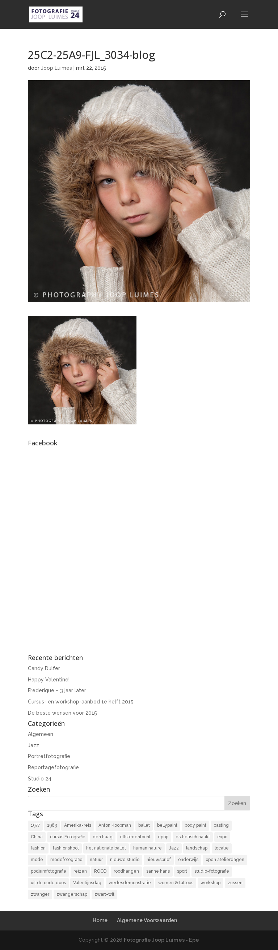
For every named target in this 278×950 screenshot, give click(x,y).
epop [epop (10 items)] (163, 836)
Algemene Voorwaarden (147, 920)
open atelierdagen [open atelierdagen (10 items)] (225, 859)
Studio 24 (39, 779)
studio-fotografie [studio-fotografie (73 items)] (211, 871)
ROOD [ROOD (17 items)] (100, 871)
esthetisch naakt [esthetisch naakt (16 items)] (193, 836)
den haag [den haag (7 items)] (103, 836)
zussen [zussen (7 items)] (235, 882)
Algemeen (40, 734)
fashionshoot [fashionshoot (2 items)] (66, 848)
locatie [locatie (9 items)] (222, 848)
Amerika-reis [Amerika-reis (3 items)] (77, 825)
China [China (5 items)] (37, 836)
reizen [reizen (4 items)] (80, 871)
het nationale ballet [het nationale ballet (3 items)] (106, 848)
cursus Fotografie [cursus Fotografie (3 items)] (67, 836)
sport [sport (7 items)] (182, 871)
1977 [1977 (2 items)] (35, 825)
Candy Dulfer (44, 668)
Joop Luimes (56, 68)
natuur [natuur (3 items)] (96, 859)
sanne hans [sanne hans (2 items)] (158, 871)
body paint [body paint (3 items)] (195, 825)
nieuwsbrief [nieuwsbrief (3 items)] (159, 859)
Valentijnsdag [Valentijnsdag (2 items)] (87, 882)
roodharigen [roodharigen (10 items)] (126, 871)
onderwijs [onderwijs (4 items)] (188, 859)
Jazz (33, 745)
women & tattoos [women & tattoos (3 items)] (175, 882)
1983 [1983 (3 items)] (52, 825)
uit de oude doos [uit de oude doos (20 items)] (48, 882)
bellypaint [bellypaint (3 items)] (167, 825)
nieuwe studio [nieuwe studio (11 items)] (124, 859)
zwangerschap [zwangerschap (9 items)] (71, 894)
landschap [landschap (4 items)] (196, 848)
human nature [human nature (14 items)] (147, 848)
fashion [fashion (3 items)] (38, 848)
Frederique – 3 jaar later (57, 690)
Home (100, 920)
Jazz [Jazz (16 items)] (174, 848)
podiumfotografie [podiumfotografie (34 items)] (48, 871)
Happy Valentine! (49, 679)
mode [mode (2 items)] (37, 859)
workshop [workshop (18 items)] (210, 882)
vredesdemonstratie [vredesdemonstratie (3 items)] (130, 882)
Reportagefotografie (53, 767)
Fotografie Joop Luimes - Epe (161, 940)
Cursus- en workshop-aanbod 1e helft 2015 (81, 702)
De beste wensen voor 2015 (62, 713)
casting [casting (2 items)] (221, 825)
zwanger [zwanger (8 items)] (40, 894)
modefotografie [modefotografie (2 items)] (66, 859)
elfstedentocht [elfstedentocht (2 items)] (135, 836)
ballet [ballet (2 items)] (144, 825)
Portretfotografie (49, 756)
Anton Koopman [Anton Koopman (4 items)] (114, 825)
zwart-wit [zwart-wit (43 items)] (104, 894)
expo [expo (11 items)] (222, 836)
